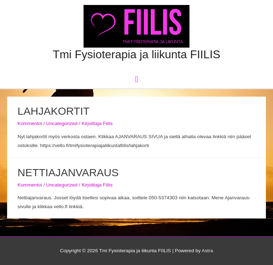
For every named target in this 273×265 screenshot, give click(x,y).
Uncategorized (61, 123)
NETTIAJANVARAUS (68, 172)
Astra (207, 250)
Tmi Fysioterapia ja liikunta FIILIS (136, 54)
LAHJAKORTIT (53, 111)
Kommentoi (29, 123)
